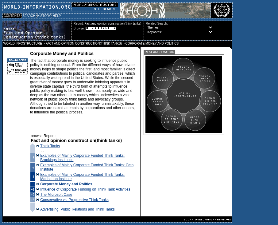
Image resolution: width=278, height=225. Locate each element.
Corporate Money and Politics (66, 184)
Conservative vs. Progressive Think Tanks (74, 200)
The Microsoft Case (56, 194)
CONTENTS (12, 16)
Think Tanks (50, 146)
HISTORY (44, 16)
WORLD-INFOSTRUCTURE (22, 43)
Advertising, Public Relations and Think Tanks (77, 209)
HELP (57, 16)
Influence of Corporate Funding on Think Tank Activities (85, 189)
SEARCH (29, 16)
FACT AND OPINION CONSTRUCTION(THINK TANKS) (83, 43)
